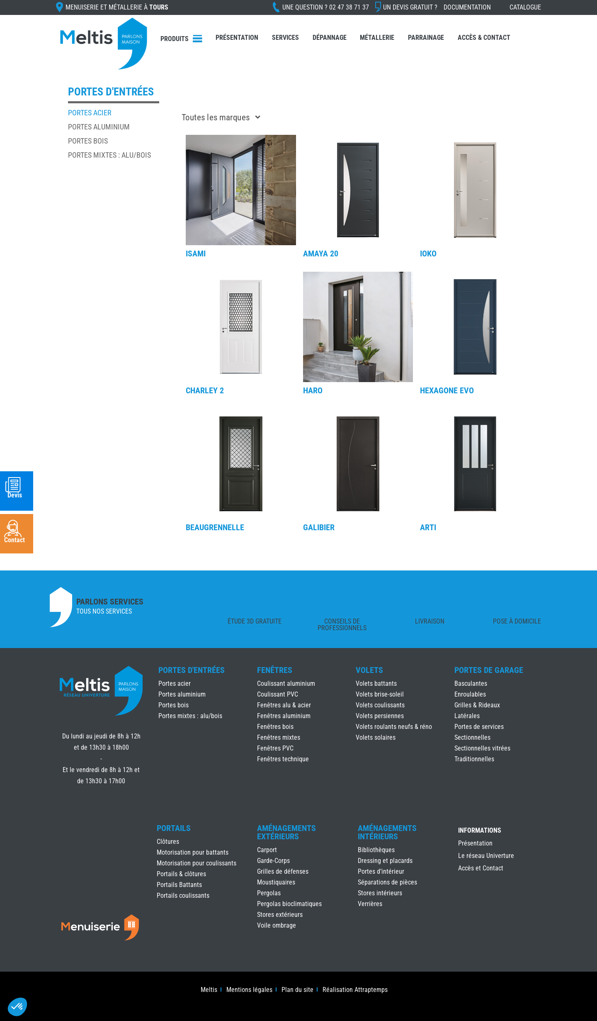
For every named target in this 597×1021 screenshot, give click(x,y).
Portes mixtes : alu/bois (109, 155)
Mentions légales (249, 990)
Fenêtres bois (275, 727)
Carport (267, 850)
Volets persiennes (380, 716)
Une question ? (325, 7)
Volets (369, 670)
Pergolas (269, 893)
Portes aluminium (99, 126)
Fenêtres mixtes (278, 737)
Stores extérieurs (280, 915)
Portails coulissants (183, 895)
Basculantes (470, 683)
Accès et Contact (480, 868)
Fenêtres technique (283, 759)
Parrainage (426, 37)
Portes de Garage (488, 670)
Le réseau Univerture (486, 856)
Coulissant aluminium (286, 683)
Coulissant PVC (277, 694)
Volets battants (376, 683)
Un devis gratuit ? (410, 7)
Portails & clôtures (181, 874)
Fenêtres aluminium (284, 716)
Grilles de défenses (282, 871)
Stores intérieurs (380, 893)
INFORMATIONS (479, 830)
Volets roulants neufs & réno (394, 727)
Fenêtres (274, 670)
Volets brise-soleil (380, 694)
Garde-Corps (273, 861)
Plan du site (297, 990)
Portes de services (479, 727)
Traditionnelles (474, 759)
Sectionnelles (472, 737)
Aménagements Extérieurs (286, 832)
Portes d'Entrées (191, 670)
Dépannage (330, 37)
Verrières (370, 904)
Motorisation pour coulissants (196, 863)
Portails (174, 828)
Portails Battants (179, 885)
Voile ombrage (276, 925)
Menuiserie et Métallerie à (117, 7)
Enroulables (470, 694)
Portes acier (90, 112)
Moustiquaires (276, 882)
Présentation (237, 37)
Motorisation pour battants (192, 852)
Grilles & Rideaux (477, 705)
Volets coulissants (380, 705)
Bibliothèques (376, 850)
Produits (174, 39)
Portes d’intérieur (381, 871)
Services (285, 37)
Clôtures (168, 842)
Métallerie (377, 37)
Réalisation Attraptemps (355, 990)
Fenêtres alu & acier (284, 705)
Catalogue (525, 7)
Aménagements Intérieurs (387, 832)
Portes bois (88, 140)
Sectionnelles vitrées (482, 748)
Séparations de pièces (387, 882)
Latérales (467, 716)
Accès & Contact (484, 37)
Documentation (467, 7)
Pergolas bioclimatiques (289, 904)
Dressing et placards (385, 861)
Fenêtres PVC (275, 748)
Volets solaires (376, 737)
